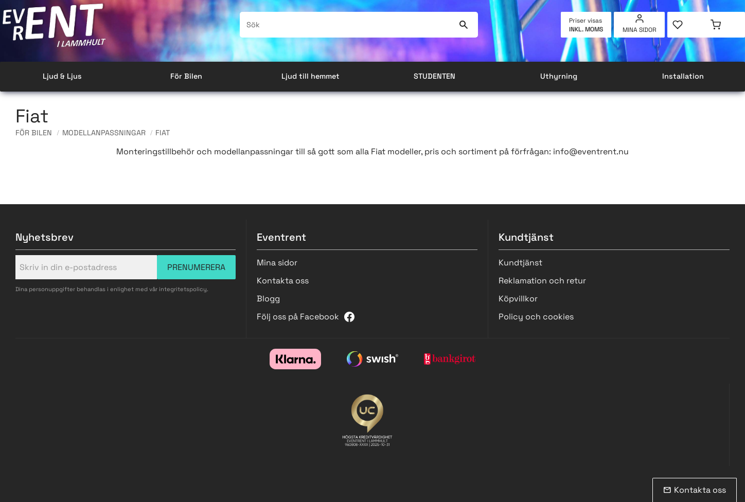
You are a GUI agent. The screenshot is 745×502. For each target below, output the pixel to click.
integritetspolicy (183, 289)
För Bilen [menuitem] (186, 76)
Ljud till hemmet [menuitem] (310, 76)
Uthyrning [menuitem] (558, 76)
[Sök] (463, 24)
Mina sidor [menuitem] (640, 30)
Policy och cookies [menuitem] (536, 316)
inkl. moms (586, 29)
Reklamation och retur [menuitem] (542, 280)
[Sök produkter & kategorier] (347, 24)
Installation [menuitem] (683, 76)
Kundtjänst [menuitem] (520, 262)
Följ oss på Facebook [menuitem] (298, 316)
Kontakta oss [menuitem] (283, 280)
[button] (686, 25)
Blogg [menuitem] (268, 298)
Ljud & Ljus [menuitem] (62, 76)
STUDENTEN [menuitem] (434, 76)
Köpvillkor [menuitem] (518, 298)
